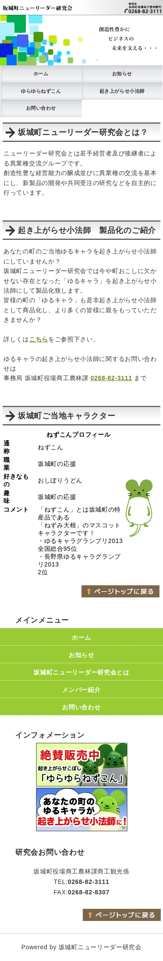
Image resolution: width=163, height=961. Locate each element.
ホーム (41, 73)
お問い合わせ (41, 108)
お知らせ (122, 73)
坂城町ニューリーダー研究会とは (81, 672)
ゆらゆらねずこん (41, 91)
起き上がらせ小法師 (122, 91)
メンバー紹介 (81, 689)
